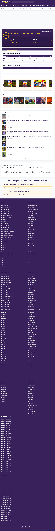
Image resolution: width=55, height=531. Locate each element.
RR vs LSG (3, 377)
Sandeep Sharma (32, 280)
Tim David (30, 215)
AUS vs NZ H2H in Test (6, 510)
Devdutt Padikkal (32, 371)
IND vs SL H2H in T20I (6, 427)
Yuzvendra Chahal (32, 246)
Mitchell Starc (31, 229)
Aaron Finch (30, 284)
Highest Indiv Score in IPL (6, 217)
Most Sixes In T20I (5, 292)
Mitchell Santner (31, 270)
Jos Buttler (30, 397)
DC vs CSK (3, 312)
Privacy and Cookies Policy (36, 529)
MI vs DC (3, 336)
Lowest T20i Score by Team (7, 300)
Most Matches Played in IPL (7, 233)
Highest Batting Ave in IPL (6, 215)
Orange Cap (25, 8)
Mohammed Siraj (32, 334)
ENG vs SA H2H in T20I (6, 457)
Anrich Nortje (31, 225)
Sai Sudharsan (31, 373)
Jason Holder (31, 294)
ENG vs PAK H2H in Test (6, 461)
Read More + (5, 175)
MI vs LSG (3, 373)
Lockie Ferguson (31, 278)
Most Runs (50, 8)
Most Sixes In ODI (5, 290)
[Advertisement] (27, 19)
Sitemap (43, 529)
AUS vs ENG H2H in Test (6, 500)
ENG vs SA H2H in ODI (6, 459)
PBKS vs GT (3, 352)
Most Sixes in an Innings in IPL (7, 235)
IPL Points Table (4, 241)
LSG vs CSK (3, 318)
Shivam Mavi (31, 306)
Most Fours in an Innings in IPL (7, 231)
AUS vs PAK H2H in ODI (6, 512)
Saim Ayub (30, 403)
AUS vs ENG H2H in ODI (6, 504)
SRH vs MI (3, 389)
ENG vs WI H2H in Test (6, 520)
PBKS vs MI (3, 383)
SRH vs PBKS (4, 395)
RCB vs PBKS (4, 393)
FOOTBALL (24, 5)
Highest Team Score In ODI (7, 270)
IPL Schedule (4, 243)
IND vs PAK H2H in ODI (6, 441)
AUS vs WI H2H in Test (6, 474)
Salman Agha (31, 407)
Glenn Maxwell (31, 385)
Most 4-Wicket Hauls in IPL (7, 237)
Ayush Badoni (31, 324)
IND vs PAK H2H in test (6, 437)
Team (8, 8)
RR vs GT (3, 354)
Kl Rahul (30, 330)
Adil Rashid (30, 401)
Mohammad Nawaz (32, 405)
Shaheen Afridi (31, 411)
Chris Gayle (30, 276)
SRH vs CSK (3, 328)
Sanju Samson (31, 272)
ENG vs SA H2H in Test (6, 455)
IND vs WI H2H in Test (6, 419)
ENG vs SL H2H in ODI (6, 453)
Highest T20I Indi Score (6, 260)
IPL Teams (3, 252)
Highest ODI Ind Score (6, 258)
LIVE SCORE (3, 5)
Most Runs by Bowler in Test (7, 296)
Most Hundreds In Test (6, 282)
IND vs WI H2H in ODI (6, 423)
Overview (4, 49)
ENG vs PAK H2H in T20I (6, 463)
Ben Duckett (31, 395)
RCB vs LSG (3, 379)
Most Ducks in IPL (5, 213)
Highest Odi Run (4, 284)
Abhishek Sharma (32, 248)
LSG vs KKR (3, 361)
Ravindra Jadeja (31, 322)
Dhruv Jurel (30, 332)
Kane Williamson (31, 264)
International (45, 31)
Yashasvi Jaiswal (31, 227)
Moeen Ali (30, 296)
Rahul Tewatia (31, 211)
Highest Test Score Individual (7, 262)
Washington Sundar (32, 213)
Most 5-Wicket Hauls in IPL (7, 239)
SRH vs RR (3, 399)
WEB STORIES (45, 5)
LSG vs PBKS (4, 375)
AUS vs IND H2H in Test (6, 494)
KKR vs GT (3, 346)
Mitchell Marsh (31, 375)
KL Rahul (30, 231)
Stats (37, 8)
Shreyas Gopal (31, 221)
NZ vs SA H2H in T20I (5, 506)
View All (27, 158)
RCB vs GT (3, 357)
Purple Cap (32, 8)
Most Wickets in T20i (5, 306)
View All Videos (49, 77)
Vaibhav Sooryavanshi (33, 209)
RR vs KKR (3, 367)
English (48, 2)
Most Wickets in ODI (5, 302)
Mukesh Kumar (31, 207)
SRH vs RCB (3, 401)
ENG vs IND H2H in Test (6, 468)
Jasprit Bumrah (31, 262)
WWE (29, 5)
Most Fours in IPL (5, 229)
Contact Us (16, 529)
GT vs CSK (3, 314)
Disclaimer (21, 529)
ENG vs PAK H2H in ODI (6, 465)
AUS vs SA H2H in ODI (6, 488)
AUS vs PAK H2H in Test (6, 514)
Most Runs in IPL (4, 205)
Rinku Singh (30, 350)
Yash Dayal (30, 286)
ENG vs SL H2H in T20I (6, 451)
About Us (11, 529)
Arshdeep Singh (31, 241)
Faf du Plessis (31, 274)
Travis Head (30, 379)
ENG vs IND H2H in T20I (6, 470)
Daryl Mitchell (31, 260)
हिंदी (53, 2)
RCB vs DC (3, 342)
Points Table (13, 8)
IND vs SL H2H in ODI (5, 429)
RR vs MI (3, 385)
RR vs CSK (3, 324)
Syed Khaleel (31, 288)
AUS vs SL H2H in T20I (6, 480)
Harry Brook (31, 393)
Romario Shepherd (32, 254)
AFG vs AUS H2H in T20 (6, 516)
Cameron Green (31, 256)
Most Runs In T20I (5, 286)
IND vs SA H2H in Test (5, 431)
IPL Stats (3, 246)
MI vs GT (3, 350)
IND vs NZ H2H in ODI (6, 447)
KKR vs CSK (3, 316)
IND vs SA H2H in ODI (5, 435)
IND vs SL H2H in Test (5, 425)
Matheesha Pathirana (32, 205)
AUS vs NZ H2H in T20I (6, 490)
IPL (39, 5)
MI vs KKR (3, 363)
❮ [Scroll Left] (3, 84)
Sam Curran (30, 250)
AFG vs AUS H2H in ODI (6, 518)
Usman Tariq (31, 413)
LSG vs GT (3, 348)
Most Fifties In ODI (5, 272)
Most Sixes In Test (5, 294)
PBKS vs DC (3, 338)
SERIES (9, 5)
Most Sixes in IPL (4, 223)
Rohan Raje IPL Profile (12, 49)
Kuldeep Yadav (31, 340)
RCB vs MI (3, 387)
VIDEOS (35, 5)
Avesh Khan (30, 292)
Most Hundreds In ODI (6, 280)
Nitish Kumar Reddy (32, 328)
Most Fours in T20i (5, 298)
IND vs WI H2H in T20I (6, 421)
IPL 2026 (2, 8)
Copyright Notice (27, 529)
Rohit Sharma (31, 312)
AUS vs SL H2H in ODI (5, 482)
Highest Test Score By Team (7, 266)
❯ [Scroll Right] (51, 84)
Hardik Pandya (31, 268)
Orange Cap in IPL (5, 221)
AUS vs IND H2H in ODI (6, 498)
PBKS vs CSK (4, 322)
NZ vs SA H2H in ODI (5, 508)
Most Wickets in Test (5, 304)
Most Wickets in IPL (5, 207)
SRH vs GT (3, 359)
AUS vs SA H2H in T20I (6, 486)
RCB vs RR (3, 397)
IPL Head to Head (5, 248)
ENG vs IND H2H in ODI (6, 472)
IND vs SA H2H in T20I (6, 433)
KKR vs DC (3, 332)
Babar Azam (31, 409)
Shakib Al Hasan (31, 290)
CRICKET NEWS (16, 5)
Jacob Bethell (31, 233)
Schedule (19, 8)
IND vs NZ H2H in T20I (6, 445)
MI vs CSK (3, 320)
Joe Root (30, 391)
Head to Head (43, 8)
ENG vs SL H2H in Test (6, 449)
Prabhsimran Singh (32, 300)
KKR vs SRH (3, 371)
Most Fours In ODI (5, 276)
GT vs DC (3, 330)
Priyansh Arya (31, 243)
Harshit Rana (31, 258)
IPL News (3, 250)
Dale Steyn (30, 223)
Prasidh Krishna (31, 342)
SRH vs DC (3, 344)
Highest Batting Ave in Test (7, 256)
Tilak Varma (30, 348)
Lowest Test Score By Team (7, 268)
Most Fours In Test (5, 278)
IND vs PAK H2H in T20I (6, 439)
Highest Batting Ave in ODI (7, 254)
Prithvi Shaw (31, 237)
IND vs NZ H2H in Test (6, 443)
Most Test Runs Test (5, 288)
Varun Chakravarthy (32, 354)
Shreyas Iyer (31, 239)
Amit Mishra (31, 304)
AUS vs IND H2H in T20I (6, 496)
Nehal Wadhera (31, 217)
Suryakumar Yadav (32, 344)
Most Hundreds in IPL (5, 209)
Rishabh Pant (31, 369)
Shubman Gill (31, 320)
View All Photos (48, 94)
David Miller (30, 235)
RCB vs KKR (3, 369)
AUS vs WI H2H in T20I (6, 476)
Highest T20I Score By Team (7, 264)
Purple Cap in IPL (5, 219)
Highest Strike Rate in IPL (6, 227)
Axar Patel (30, 359)
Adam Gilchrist (31, 302)
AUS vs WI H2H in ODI (6, 478)
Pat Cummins (31, 377)
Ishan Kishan (31, 365)
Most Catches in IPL (5, 225)
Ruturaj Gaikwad (31, 282)
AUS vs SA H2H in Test (6, 484)
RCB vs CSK (3, 326)
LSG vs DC (3, 334)
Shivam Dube (31, 361)
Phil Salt (30, 252)
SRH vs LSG (3, 381)
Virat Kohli (30, 314)
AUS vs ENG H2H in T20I (6, 502)
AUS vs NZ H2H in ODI (6, 492)
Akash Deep (30, 367)
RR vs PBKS (3, 391)
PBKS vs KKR (4, 365)
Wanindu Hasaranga (32, 219)
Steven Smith (31, 381)
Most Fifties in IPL (5, 211)
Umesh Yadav (31, 298)
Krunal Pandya (31, 266)
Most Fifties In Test (5, 274)
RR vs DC (3, 340)
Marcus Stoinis (31, 387)
